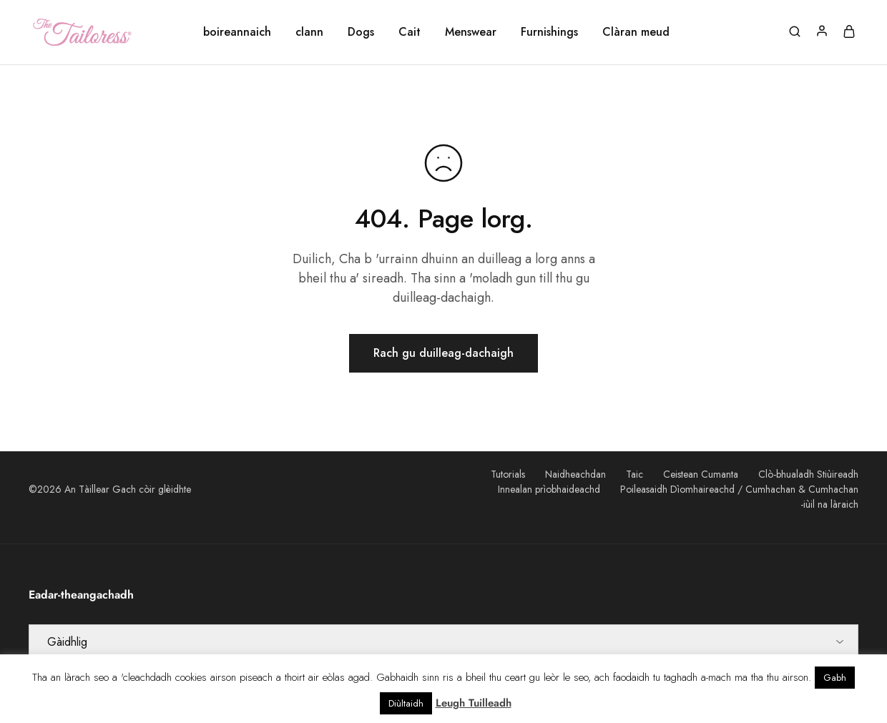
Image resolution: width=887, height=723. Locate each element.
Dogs (361, 32)
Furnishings (549, 32)
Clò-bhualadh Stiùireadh (808, 474)
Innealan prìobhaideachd (549, 489)
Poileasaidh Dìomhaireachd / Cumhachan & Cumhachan (739, 489)
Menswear (470, 32)
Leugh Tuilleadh (473, 703)
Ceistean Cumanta (700, 474)
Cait (409, 32)
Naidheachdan (575, 474)
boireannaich (237, 32)
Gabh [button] (834, 677)
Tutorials (508, 474)
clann (309, 32)
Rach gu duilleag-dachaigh (443, 353)
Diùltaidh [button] (405, 703)
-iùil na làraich (829, 504)
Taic (634, 474)
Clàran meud (636, 32)
